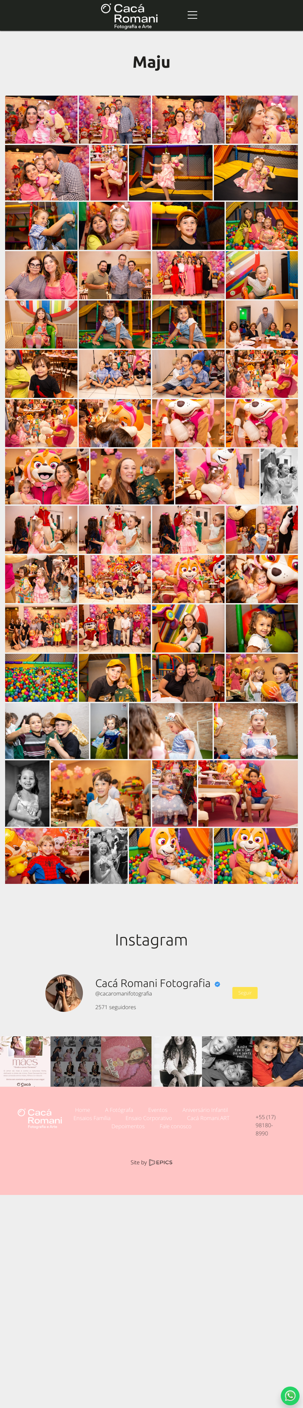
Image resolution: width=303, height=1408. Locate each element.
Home (82, 1110)
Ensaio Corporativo (149, 1118)
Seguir (244, 993)
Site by (151, 1162)
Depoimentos (128, 1126)
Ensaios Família (92, 1118)
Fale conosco (175, 1126)
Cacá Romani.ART (208, 1118)
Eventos (158, 1110)
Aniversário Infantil (205, 1110)
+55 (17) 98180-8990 (266, 1125)
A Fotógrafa (119, 1110)
